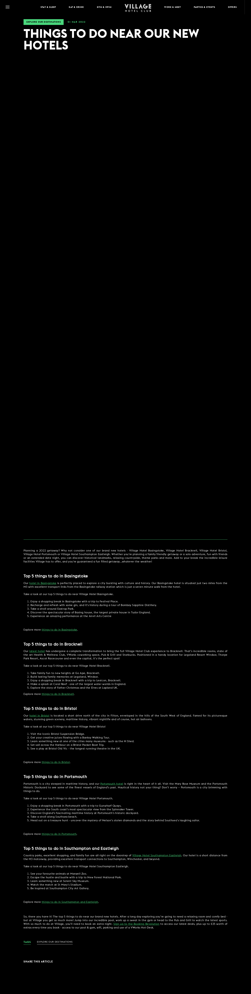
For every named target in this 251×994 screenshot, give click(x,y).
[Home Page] (137, 7)
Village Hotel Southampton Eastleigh (156, 855)
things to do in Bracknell (58, 694)
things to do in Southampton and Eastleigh (70, 902)
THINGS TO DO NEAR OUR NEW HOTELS (111, 40)
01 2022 (77, 22)
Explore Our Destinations (43, 22)
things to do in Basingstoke (59, 630)
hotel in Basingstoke (42, 583)
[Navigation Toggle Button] (19, 7)
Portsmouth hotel (111, 784)
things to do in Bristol (56, 762)
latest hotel (37, 651)
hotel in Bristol (39, 715)
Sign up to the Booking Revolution (136, 924)
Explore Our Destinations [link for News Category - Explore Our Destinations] (55, 942)
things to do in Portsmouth (59, 834)
